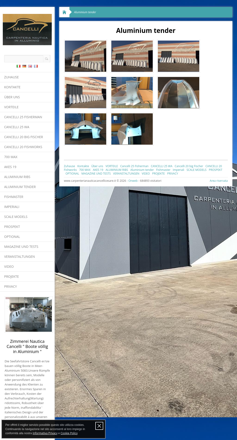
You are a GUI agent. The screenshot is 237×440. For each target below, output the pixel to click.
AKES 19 (10, 167)
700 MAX (10, 157)
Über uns (12, 97)
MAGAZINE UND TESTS (21, 246)
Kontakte (12, 87)
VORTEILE (11, 107)
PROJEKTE (11, 276)
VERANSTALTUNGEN (19, 256)
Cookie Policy (69, 433)
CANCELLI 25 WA (16, 127)
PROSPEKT (12, 226)
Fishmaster (13, 196)
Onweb (133, 181)
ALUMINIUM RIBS (17, 177)
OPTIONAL (12, 236)
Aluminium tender (20, 187)
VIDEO (9, 266)
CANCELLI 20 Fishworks (23, 147)
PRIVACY (10, 286)
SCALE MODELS (15, 216)
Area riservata (219, 181)
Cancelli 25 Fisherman (23, 117)
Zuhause (11, 77)
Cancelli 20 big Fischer (23, 137)
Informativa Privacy (45, 433)
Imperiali (11, 206)
